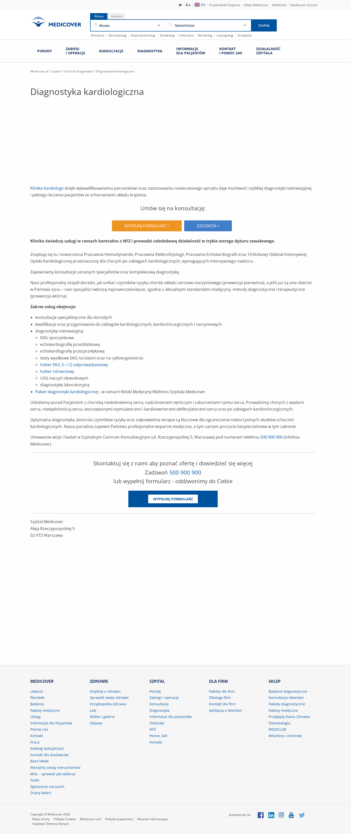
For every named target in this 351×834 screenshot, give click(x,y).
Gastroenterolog (143, 35)
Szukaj (263, 25)
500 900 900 (271, 437)
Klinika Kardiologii (47, 188)
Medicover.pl (41, 71)
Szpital (60, 71)
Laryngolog (225, 35)
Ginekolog (167, 35)
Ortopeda (245, 35)
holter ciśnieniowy (57, 371)
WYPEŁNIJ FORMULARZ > (146, 225)
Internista (186, 35)
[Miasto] (128, 25)
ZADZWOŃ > (208, 225)
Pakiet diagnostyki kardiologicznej (66, 391)
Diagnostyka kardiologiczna (130, 71)
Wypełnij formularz (173, 498)
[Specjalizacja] (208, 25)
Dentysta (97, 35)
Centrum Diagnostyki (87, 71)
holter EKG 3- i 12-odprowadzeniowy (74, 364)
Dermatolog (118, 35)
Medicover (56, 22)
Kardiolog (205, 35)
